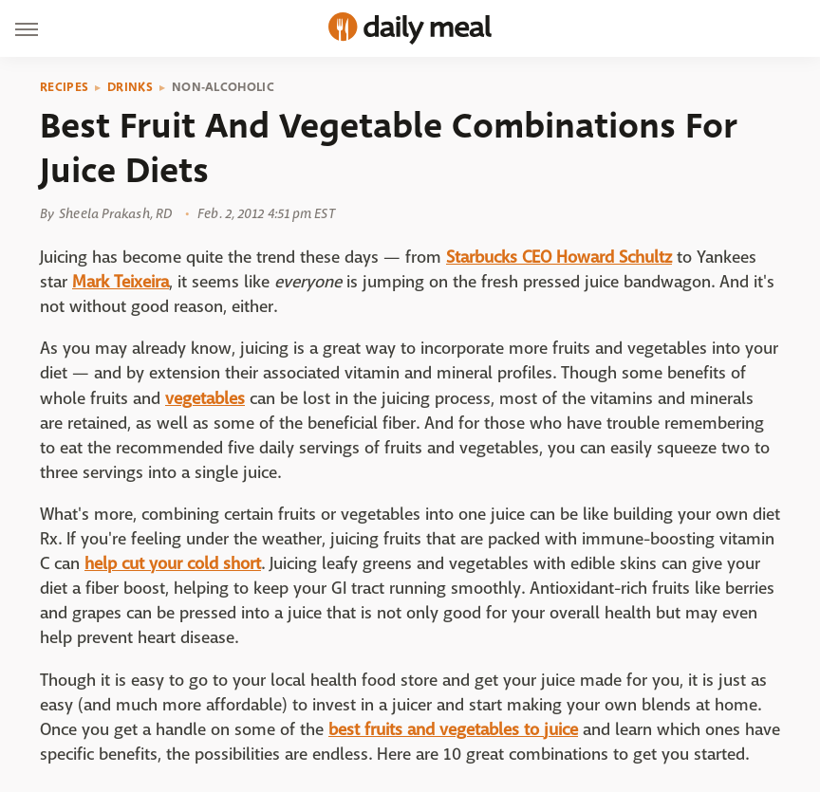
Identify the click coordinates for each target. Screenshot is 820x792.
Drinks (130, 87)
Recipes (64, 87)
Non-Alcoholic (223, 87)
